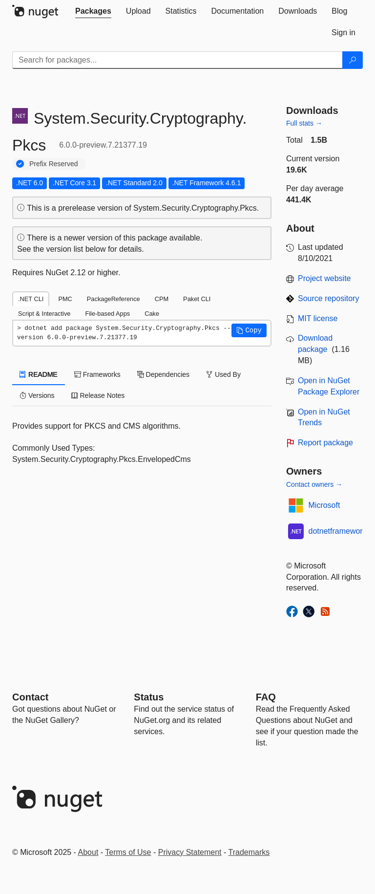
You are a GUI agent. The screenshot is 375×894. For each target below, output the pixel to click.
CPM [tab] (161, 299)
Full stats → (304, 123)
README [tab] (39, 374)
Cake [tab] (152, 313)
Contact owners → (314, 484)
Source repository (328, 298)
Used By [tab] (223, 374)
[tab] (93, 11)
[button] (249, 330)
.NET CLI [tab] (30, 299)
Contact (30, 697)
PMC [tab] (65, 299)
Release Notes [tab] (98, 395)
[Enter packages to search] (177, 60)
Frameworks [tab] (97, 374)
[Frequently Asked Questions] (266, 697)
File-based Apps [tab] (107, 313)
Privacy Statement (190, 852)
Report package (325, 442)
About (88, 852)
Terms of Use (128, 852)
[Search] (352, 60)
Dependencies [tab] (163, 374)
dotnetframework (338, 531)
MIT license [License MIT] (318, 318)
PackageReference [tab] (113, 299)
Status (149, 697)
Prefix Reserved (53, 164)
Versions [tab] (37, 395)
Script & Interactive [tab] (44, 313)
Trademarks (249, 852)
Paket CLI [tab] (196, 299)
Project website (324, 278)
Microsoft (324, 505)
